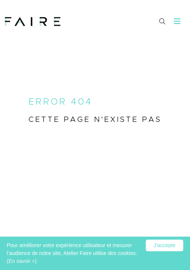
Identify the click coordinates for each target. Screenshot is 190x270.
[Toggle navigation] (177, 21)
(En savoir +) (22, 261)
